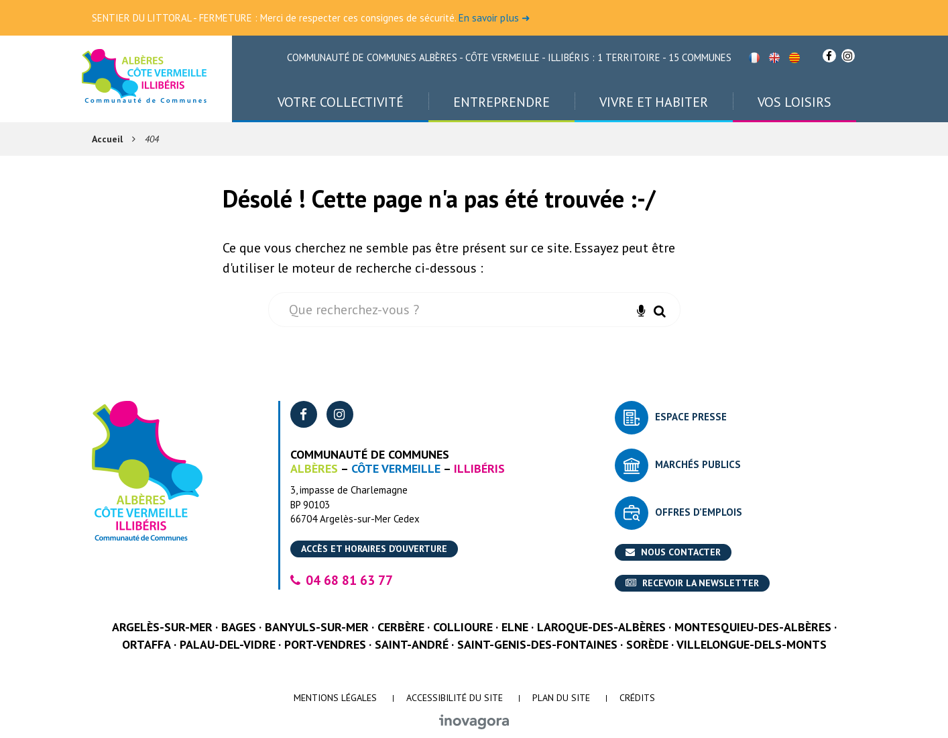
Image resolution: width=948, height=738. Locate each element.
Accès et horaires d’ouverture (374, 549)
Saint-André (412, 644)
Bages (238, 627)
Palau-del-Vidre (228, 644)
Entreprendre (501, 102)
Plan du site (561, 698)
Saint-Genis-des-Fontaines (537, 644)
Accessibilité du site (454, 698)
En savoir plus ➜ (494, 17)
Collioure (463, 627)
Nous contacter (673, 552)
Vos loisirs (794, 102)
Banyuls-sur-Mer (317, 627)
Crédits (637, 698)
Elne (514, 627)
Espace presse (691, 416)
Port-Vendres (325, 644)
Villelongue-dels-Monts (751, 644)
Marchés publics (698, 464)
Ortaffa (146, 644)
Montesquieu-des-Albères (752, 627)
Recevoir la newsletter (692, 583)
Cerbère (400, 627)
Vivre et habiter (653, 102)
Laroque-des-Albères (601, 627)
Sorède (647, 644)
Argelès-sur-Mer (162, 627)
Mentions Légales (335, 698)
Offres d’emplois (698, 512)
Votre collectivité (341, 102)
